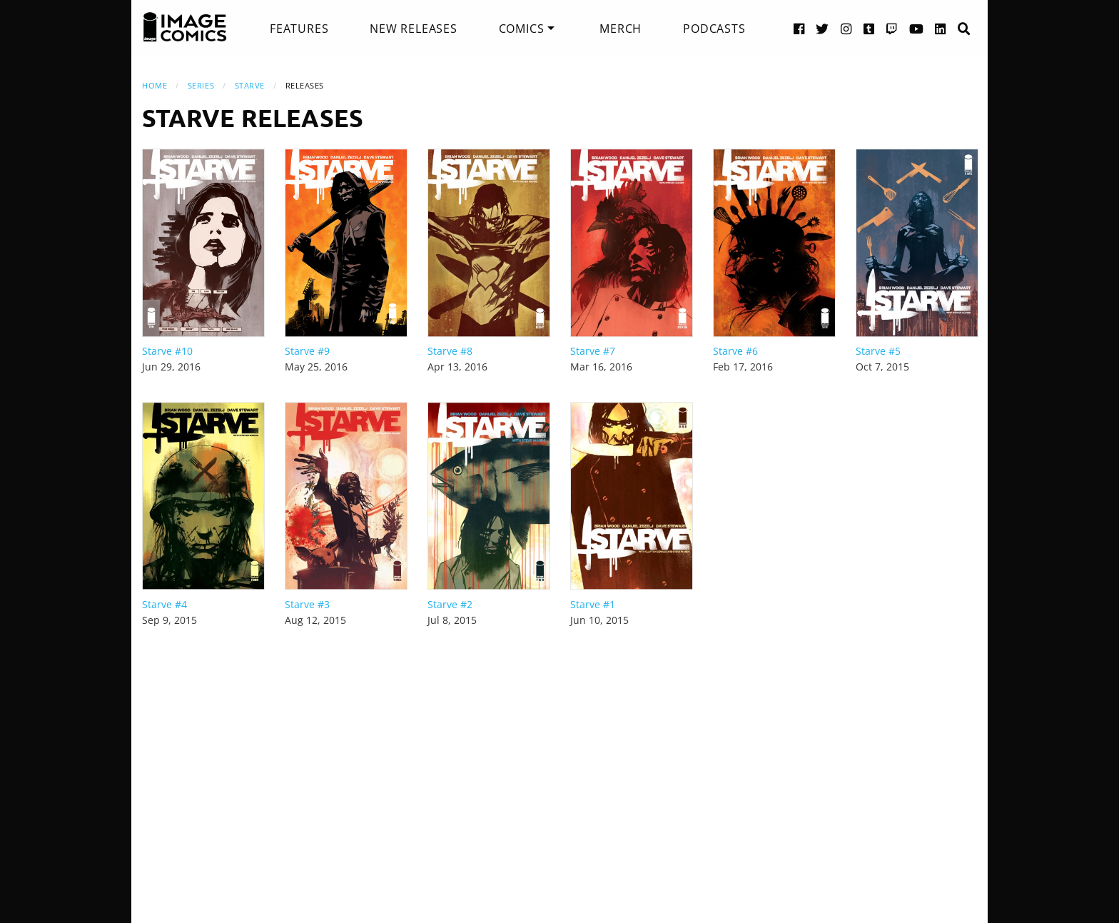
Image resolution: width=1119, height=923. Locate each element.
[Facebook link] (799, 28)
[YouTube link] (916, 28)
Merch (620, 28)
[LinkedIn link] (940, 28)
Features (299, 28)
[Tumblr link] (869, 28)
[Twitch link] (892, 28)
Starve (250, 85)
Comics (522, 28)
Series (201, 85)
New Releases (413, 28)
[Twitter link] (822, 28)
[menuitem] (299, 28)
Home (154, 85)
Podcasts (714, 28)
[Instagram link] (846, 28)
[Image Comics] (185, 27)
